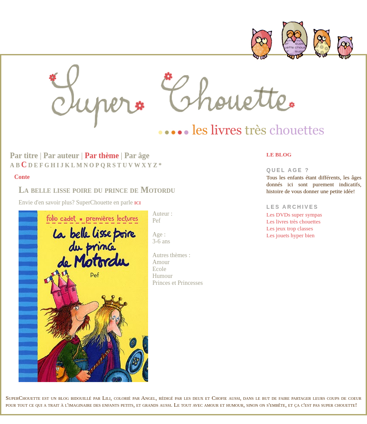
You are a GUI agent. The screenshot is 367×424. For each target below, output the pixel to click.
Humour (162, 276)
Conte (22, 177)
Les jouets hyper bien (290, 235)
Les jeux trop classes (289, 228)
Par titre (24, 155)
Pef (156, 220)
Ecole (159, 269)
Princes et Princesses (177, 283)
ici (137, 202)
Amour (161, 262)
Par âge (136, 155)
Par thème (102, 155)
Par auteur (61, 155)
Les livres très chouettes (293, 221)
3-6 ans (161, 241)
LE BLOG (278, 154)
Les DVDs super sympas (294, 214)
